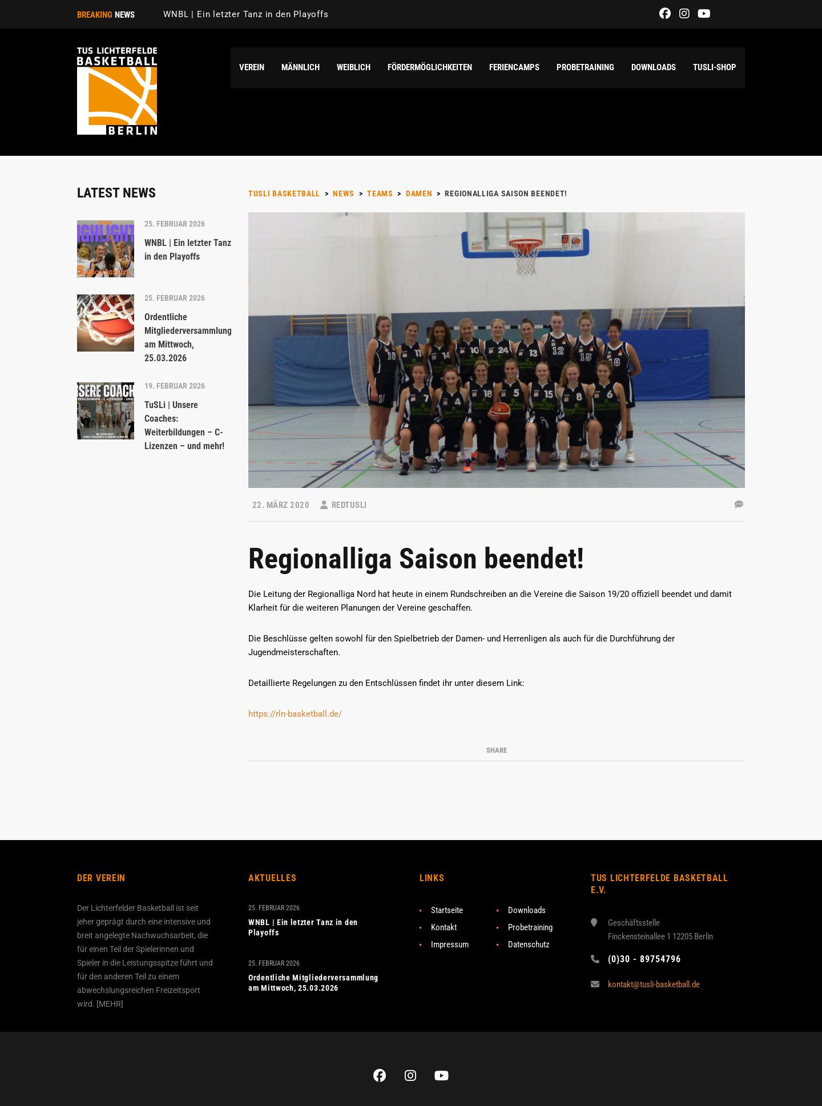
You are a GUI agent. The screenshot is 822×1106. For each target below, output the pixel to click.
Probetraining (530, 927)
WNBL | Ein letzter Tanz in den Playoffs (245, 14)
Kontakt (444, 927)
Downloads (527, 910)
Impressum (450, 944)
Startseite (447, 910)
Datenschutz (529, 944)
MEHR (110, 1003)
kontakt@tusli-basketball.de (654, 984)
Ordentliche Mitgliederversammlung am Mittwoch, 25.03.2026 (313, 982)
